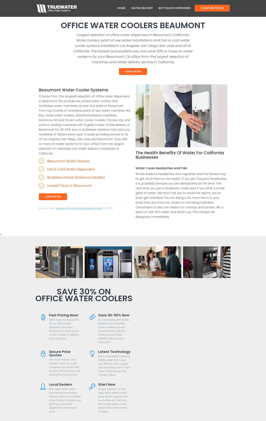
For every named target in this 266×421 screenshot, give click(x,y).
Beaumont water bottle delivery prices (79, 208)
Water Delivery (142, 8)
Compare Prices (212, 8)
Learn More (133, 71)
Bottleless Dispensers (175, 8)
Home (121, 8)
